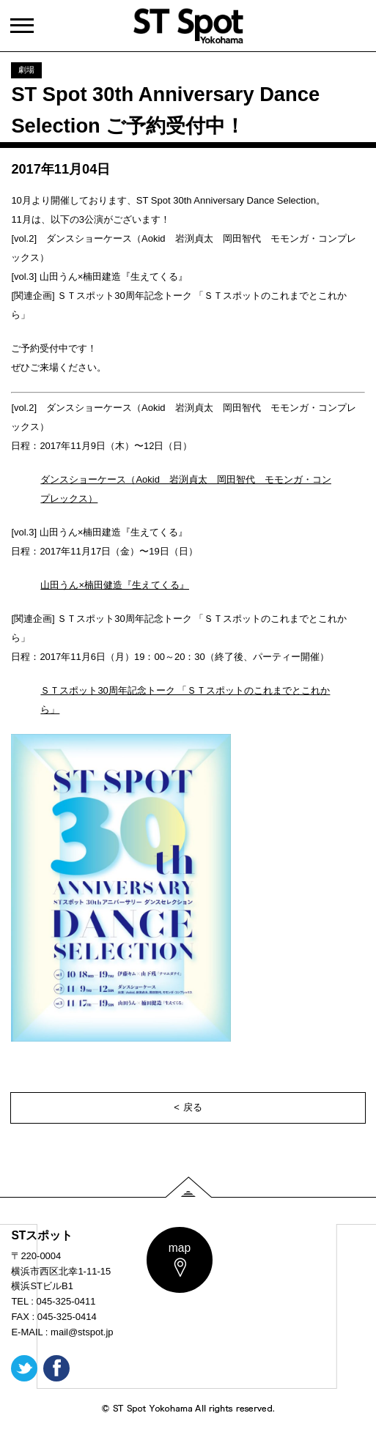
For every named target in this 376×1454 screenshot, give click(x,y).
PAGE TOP (188, 1187)
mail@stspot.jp (82, 1332)
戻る (192, 1107)
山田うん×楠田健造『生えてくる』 (114, 584)
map (180, 1248)
